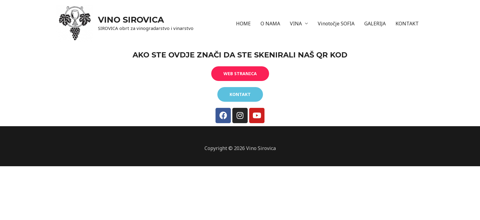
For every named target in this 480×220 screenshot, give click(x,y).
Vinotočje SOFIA (336, 23)
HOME (243, 23)
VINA (296, 23)
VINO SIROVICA (131, 20)
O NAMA (270, 23)
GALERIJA (375, 23)
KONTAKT (407, 23)
